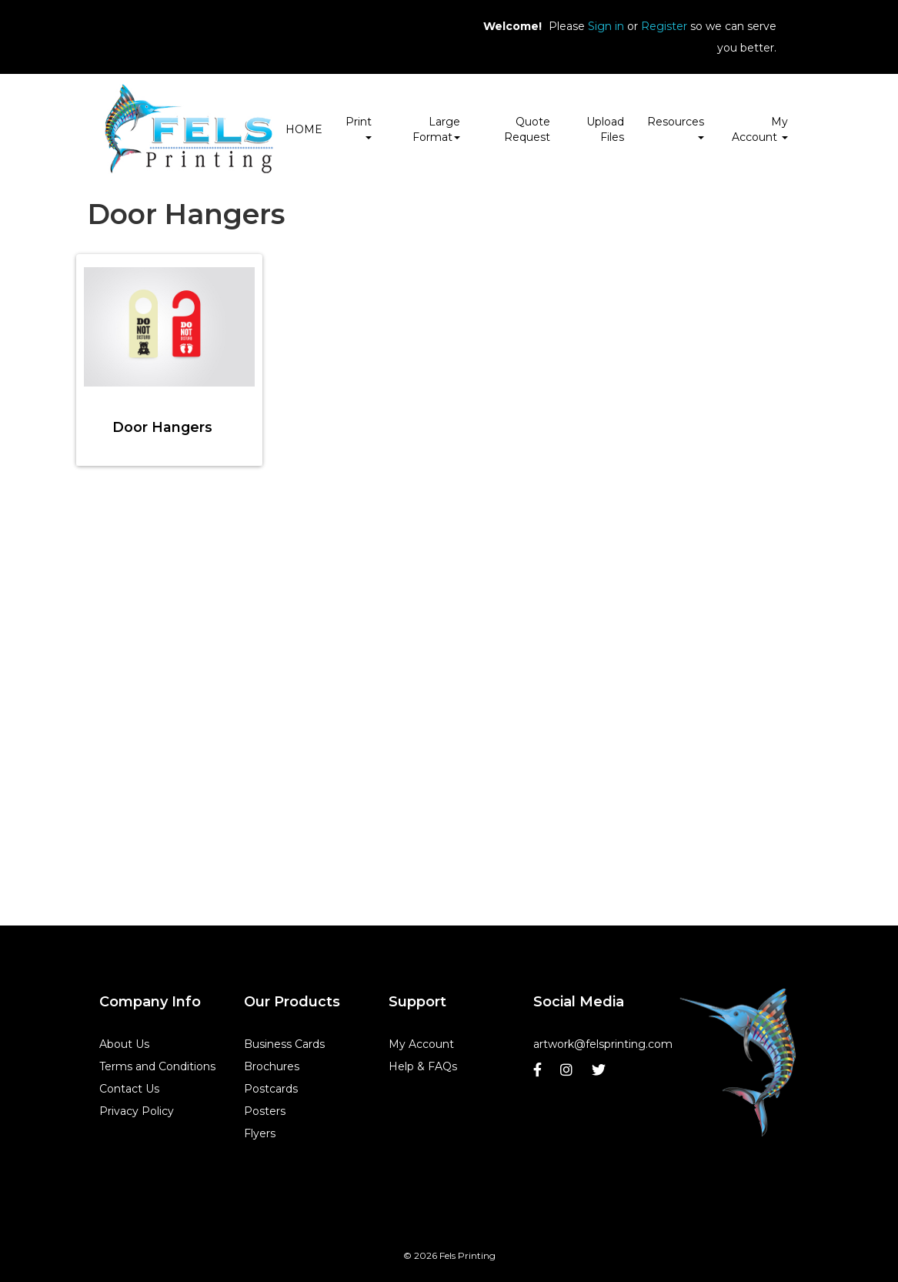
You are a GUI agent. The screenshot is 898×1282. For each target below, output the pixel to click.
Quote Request (527, 129)
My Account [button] (760, 129)
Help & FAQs (423, 1066)
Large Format (436, 129)
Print (359, 127)
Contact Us (129, 1089)
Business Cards (284, 1044)
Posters (264, 1111)
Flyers (259, 1133)
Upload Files (605, 129)
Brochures (271, 1066)
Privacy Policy (136, 1111)
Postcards (271, 1089)
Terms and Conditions (157, 1066)
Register (664, 26)
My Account (421, 1044)
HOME (303, 129)
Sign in (606, 26)
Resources (675, 127)
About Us (124, 1044)
